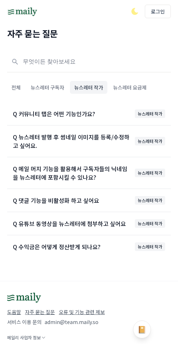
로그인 (158, 11)
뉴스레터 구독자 (47, 87)
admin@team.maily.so (71, 321)
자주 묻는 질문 (40, 311)
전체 (16, 87)
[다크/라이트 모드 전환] (135, 11)
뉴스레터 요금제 (130, 87)
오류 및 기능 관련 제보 (82, 311)
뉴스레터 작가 (88, 87)
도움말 (14, 311)
